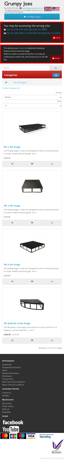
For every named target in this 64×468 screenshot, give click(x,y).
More (34, 153)
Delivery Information (10, 373)
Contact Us (6, 392)
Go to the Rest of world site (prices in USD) (32, 33)
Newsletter (6, 412)
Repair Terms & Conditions (13, 385)
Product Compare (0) (10, 88)
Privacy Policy (7, 379)
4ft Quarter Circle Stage (17, 323)
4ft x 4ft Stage (12, 205)
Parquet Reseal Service (11, 367)
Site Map (5, 395)
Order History (8, 406)
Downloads (7, 364)
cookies (21, 48)
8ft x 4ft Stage (12, 146)
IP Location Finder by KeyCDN (52, 458)
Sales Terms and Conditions (13, 382)
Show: (59, 101)
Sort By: (59, 92)
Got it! (56, 38)
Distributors (7, 376)
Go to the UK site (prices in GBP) (25, 29)
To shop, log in (32, 16)
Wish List (5, 409)
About (4, 370)
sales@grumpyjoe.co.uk (32, 8)
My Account (7, 403)
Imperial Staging (19, 82)
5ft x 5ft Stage (12, 264)
